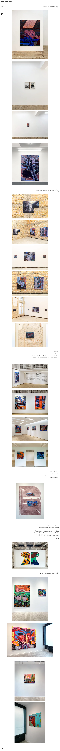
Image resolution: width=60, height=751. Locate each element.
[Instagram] (2, 13)
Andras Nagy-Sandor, (39, 534)
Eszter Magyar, (46, 532)
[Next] (2, 748)
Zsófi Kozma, (40, 532)
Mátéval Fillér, (42, 531)
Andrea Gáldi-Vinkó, (49, 531)
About (2, 6)
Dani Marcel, (52, 532)
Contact (3, 10)
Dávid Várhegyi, (41, 535)
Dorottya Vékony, (49, 535)
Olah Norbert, (47, 534)
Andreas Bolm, (44, 530)
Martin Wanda (56, 535)
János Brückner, (51, 530)
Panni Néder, (53, 534)
